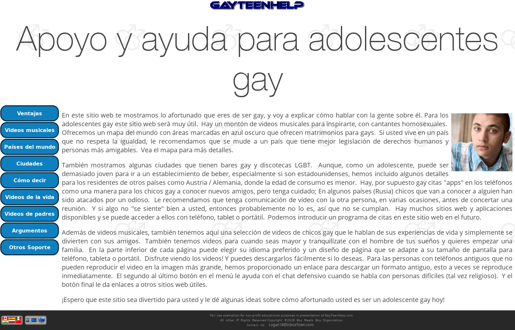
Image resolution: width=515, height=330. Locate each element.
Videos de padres (30, 213)
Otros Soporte (30, 247)
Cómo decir (30, 180)
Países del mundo (29, 146)
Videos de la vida (29, 197)
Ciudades (29, 163)
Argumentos (29, 230)
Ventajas (29, 113)
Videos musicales (30, 130)
